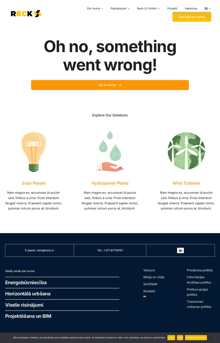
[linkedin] (180, 250)
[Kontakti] (191, 17)
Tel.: (100, 250)
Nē (180, 337)
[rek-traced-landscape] (26, 10)
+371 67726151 (113, 250)
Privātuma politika (196, 337)
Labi (171, 337)
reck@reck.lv (45, 250)
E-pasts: (31, 250)
